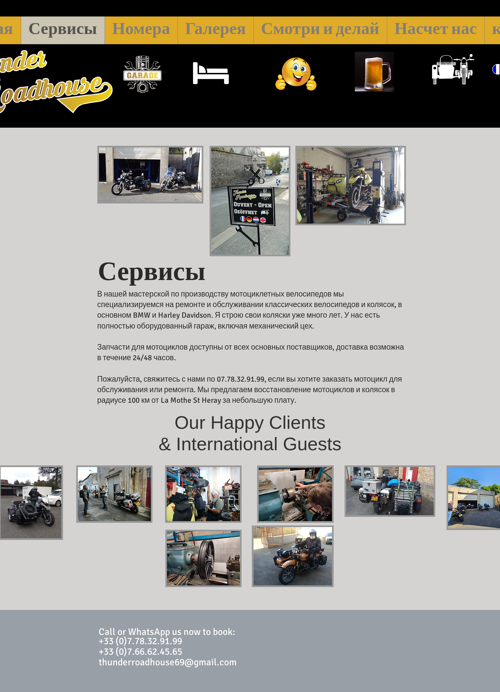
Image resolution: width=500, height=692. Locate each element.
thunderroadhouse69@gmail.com (168, 662)
